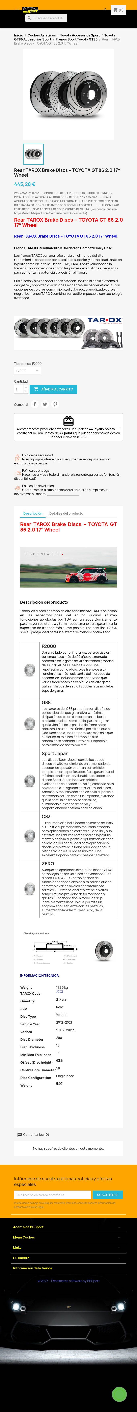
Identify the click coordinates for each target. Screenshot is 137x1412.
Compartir (35, 404)
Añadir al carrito (53, 389)
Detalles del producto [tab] (66, 513)
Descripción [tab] (32, 513)
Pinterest (55, 404)
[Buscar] (46, 18)
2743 (59, 992)
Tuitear (45, 404)
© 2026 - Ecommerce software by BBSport (69, 1281)
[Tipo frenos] (27, 371)
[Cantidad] (19, 389)
